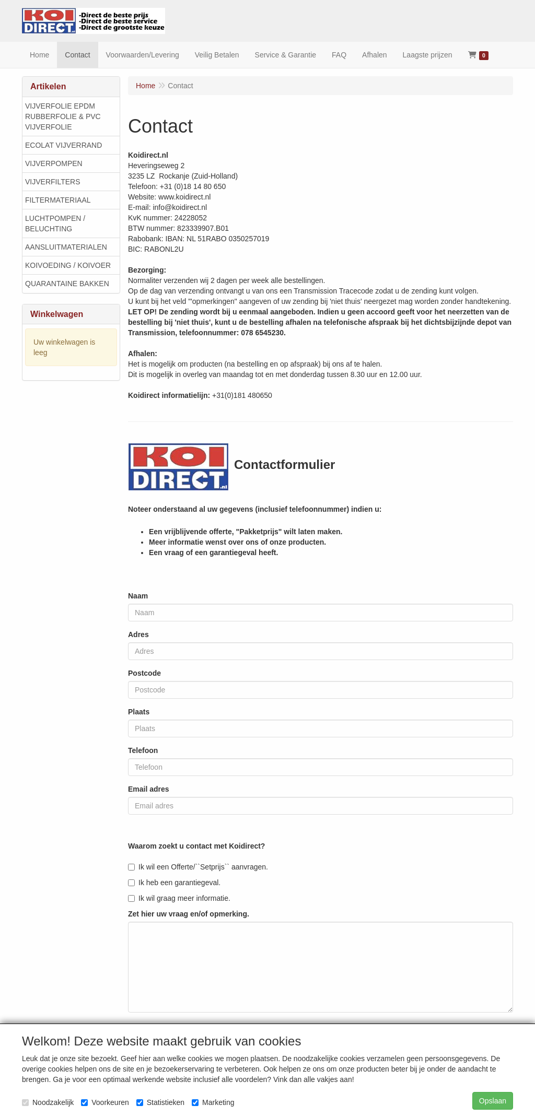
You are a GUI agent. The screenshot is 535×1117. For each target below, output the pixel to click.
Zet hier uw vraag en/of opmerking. (188, 914)
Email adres (148, 789)
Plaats (138, 712)
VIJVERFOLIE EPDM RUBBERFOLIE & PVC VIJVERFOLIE (63, 116)
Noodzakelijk (48, 1102)
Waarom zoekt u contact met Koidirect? (196, 846)
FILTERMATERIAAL (58, 200)
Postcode (144, 673)
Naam (138, 596)
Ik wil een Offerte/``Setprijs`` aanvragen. (198, 867)
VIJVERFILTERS (52, 182)
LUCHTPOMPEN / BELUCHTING (55, 223)
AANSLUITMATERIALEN (66, 247)
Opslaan (492, 1101)
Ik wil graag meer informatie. (179, 898)
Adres (138, 634)
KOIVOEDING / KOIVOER (68, 265)
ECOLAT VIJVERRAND (63, 145)
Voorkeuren (105, 1102)
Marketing (213, 1102)
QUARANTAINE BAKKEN (67, 283)
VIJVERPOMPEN (54, 163)
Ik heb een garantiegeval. (174, 882)
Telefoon (143, 750)
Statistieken (160, 1102)
